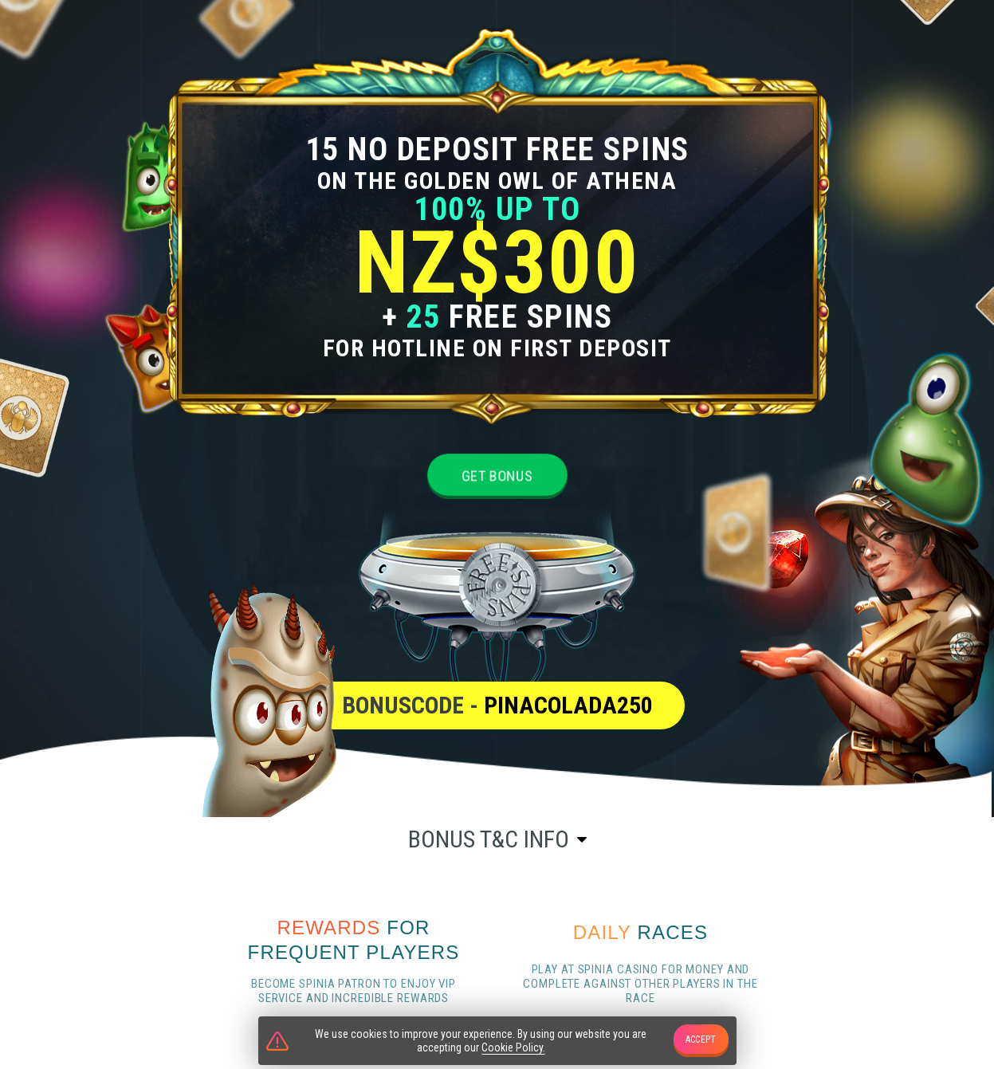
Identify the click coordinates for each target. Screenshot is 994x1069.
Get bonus (497, 475)
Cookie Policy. (513, 1047)
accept (701, 1039)
